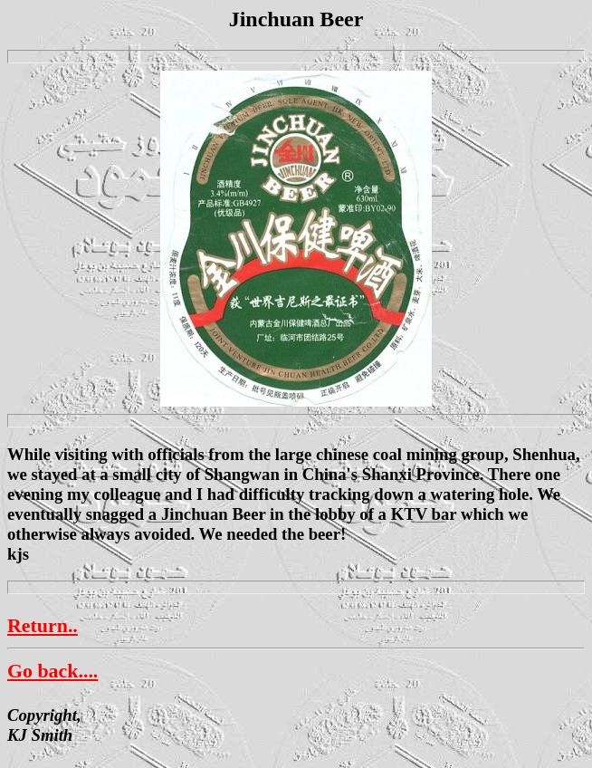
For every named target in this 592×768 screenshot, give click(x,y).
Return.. (42, 625)
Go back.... (52, 670)
